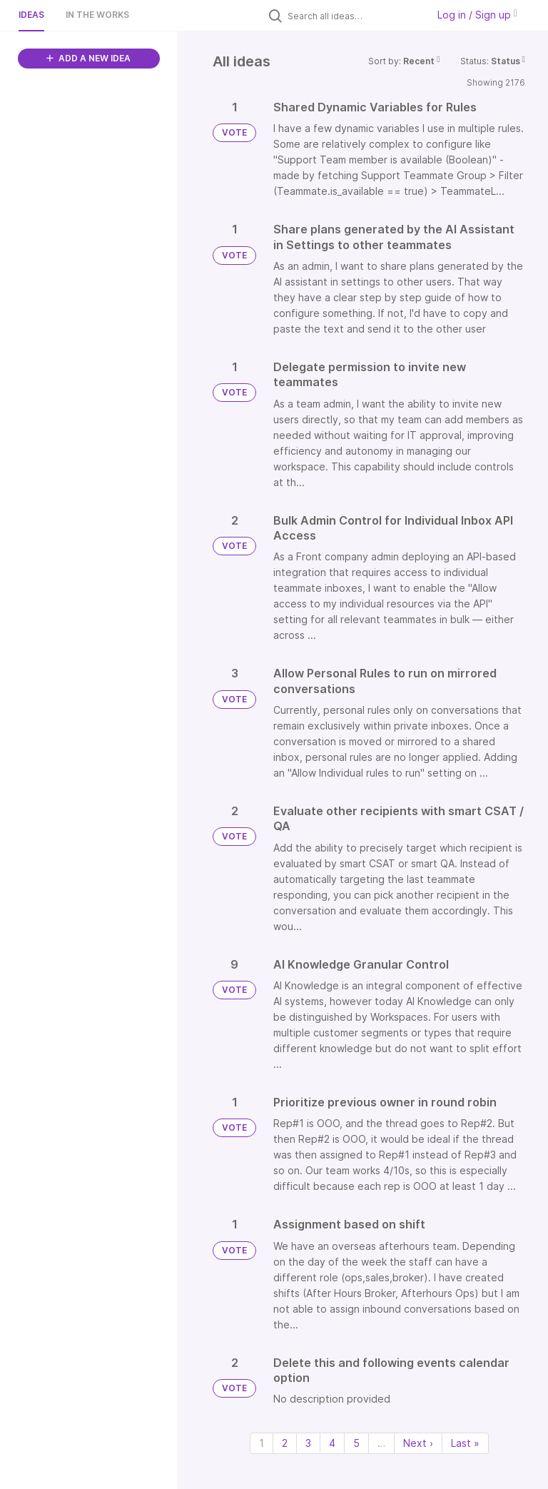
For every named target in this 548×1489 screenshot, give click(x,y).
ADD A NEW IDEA (88, 58)
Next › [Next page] (418, 1443)
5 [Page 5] (356, 1443)
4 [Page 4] (332, 1443)
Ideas (31, 14)
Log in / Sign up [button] (477, 15)
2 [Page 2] (285, 1443)
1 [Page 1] (261, 1443)
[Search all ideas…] (354, 15)
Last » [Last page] (465, 1443)
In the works (97, 14)
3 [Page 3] (308, 1443)
